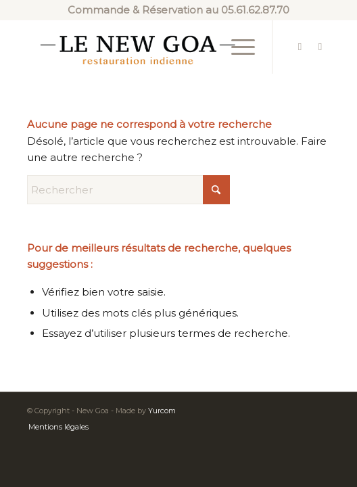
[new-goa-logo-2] (148, 47)
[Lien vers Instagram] (320, 47)
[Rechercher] (128, 189)
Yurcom (162, 410)
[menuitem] (236, 47)
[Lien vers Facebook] (299, 47)
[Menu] (236, 47)
